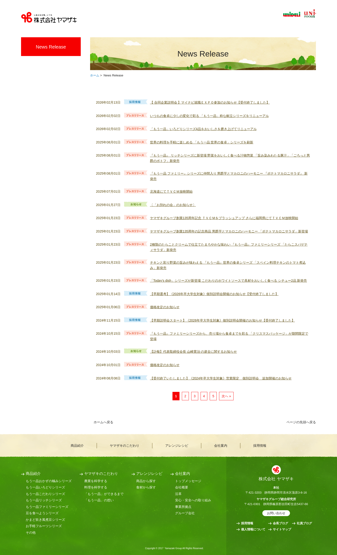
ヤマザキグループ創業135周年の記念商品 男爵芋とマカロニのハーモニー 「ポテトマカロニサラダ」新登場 (229, 231)
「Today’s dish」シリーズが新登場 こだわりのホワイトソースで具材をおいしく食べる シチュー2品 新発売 (228, 280)
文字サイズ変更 (309, 23)
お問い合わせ (276, 513)
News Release (51, 46)
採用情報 (259, 19)
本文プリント (303, 74)
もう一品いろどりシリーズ (45, 487)
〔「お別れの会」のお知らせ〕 (173, 205)
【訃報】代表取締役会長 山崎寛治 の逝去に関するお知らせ (193, 351)
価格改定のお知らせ (164, 307)
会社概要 (181, 487)
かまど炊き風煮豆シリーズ (45, 519)
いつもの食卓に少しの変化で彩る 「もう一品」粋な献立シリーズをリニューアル (209, 116)
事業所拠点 (183, 507)
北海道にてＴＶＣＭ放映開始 (171, 191)
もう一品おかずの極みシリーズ (49, 481)
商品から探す (146, 481)
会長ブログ (280, 523)
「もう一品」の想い (99, 500)
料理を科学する (95, 487)
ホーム (94, 75)
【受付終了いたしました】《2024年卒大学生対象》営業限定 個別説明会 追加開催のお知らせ (221, 378)
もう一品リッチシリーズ (44, 500)
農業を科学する (95, 481)
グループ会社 (185, 513)
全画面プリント (276, 74)
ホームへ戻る (103, 422)
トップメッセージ (188, 481)
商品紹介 (109, 19)
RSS (305, 92)
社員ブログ (304, 523)
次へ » (226, 396)
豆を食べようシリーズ (42, 513)
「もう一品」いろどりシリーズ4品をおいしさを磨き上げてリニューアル (203, 129)
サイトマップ (282, 529)
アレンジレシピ (189, 19)
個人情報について (253, 529)
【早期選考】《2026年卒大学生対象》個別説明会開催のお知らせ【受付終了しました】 (214, 294)
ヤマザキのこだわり (146, 19)
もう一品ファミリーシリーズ (47, 507)
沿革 (178, 494)
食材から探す (146, 487)
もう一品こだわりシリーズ (45, 494)
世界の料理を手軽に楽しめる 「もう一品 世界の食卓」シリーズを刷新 (201, 142)
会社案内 (227, 19)
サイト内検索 (291, 23)
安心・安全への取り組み (193, 500)
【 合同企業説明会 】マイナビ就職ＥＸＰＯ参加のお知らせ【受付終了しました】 (210, 102)
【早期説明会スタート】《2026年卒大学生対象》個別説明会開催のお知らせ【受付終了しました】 (222, 320)
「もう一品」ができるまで (104, 494)
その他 (31, 532)
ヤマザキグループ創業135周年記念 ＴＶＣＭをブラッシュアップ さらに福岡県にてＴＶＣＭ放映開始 (224, 218)
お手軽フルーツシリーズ (44, 526)
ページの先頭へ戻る (301, 422)
